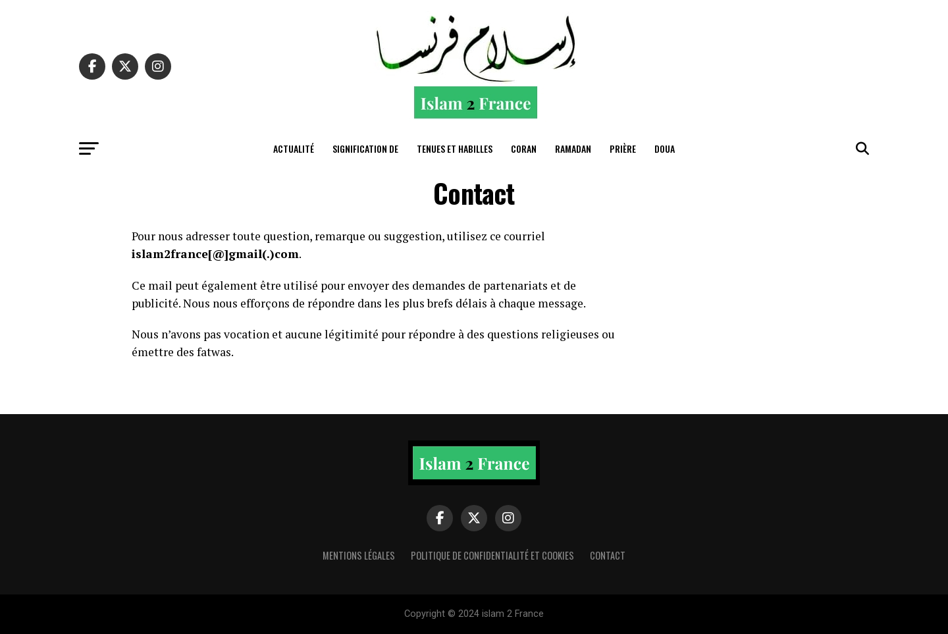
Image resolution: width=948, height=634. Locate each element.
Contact (607, 555)
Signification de (365, 148)
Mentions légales (359, 555)
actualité (293, 148)
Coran (524, 148)
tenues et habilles (454, 148)
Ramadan (573, 148)
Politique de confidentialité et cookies (492, 555)
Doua (664, 148)
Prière (623, 148)
